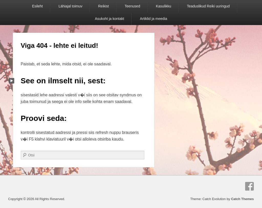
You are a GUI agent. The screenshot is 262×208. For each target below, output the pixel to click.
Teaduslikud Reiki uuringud (208, 6)
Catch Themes (242, 199)
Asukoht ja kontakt (109, 19)
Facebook (249, 186)
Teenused (132, 6)
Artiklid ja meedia (153, 19)
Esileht (37, 6)
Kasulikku (163, 6)
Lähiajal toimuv (70, 6)
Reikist (103, 6)
